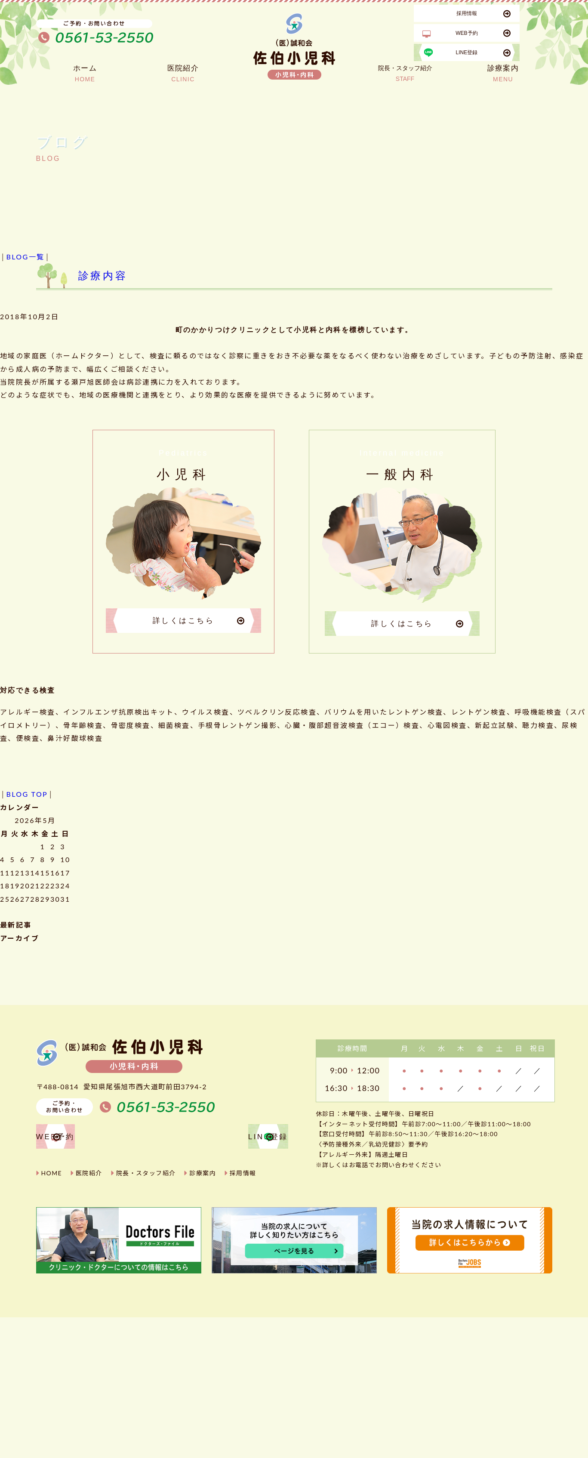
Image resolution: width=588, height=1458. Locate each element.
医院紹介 (89, 1175)
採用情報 (243, 1175)
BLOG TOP (27, 795)
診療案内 (202, 1175)
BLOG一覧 (25, 257)
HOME (51, 1175)
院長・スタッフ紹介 (146, 1175)
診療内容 (103, 275)
